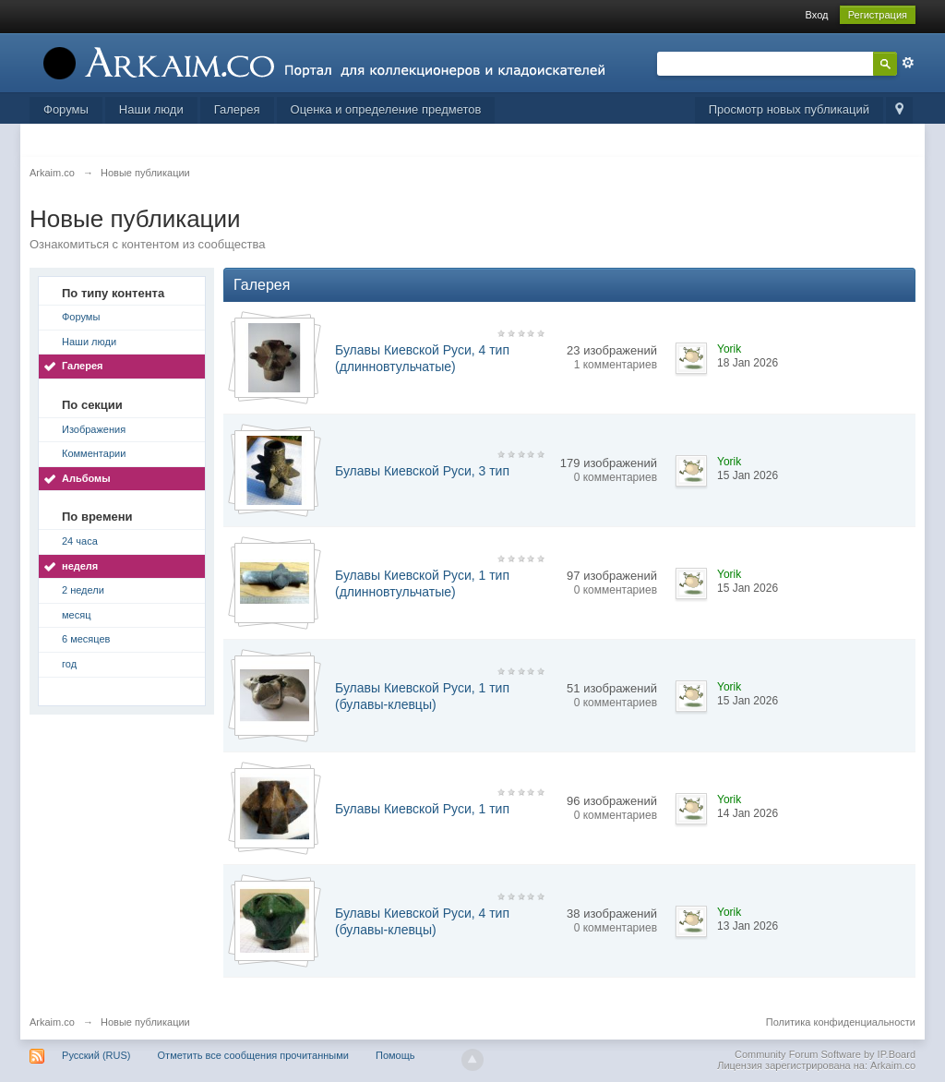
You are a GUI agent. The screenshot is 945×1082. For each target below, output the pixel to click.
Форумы (66, 109)
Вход (817, 14)
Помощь (395, 1055)
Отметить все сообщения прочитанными (253, 1055)
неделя (80, 565)
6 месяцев (86, 638)
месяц (76, 614)
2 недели (83, 589)
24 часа (80, 541)
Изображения (94, 429)
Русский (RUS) (96, 1055)
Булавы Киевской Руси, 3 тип (422, 470)
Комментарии (94, 453)
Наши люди (151, 109)
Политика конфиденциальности (840, 1022)
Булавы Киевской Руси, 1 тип (422, 808)
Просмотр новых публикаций (789, 109)
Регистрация (877, 14)
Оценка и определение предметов (386, 109)
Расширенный (908, 62)
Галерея (237, 109)
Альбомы (86, 478)
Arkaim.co (52, 1022)
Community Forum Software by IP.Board (825, 1054)
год (69, 663)
